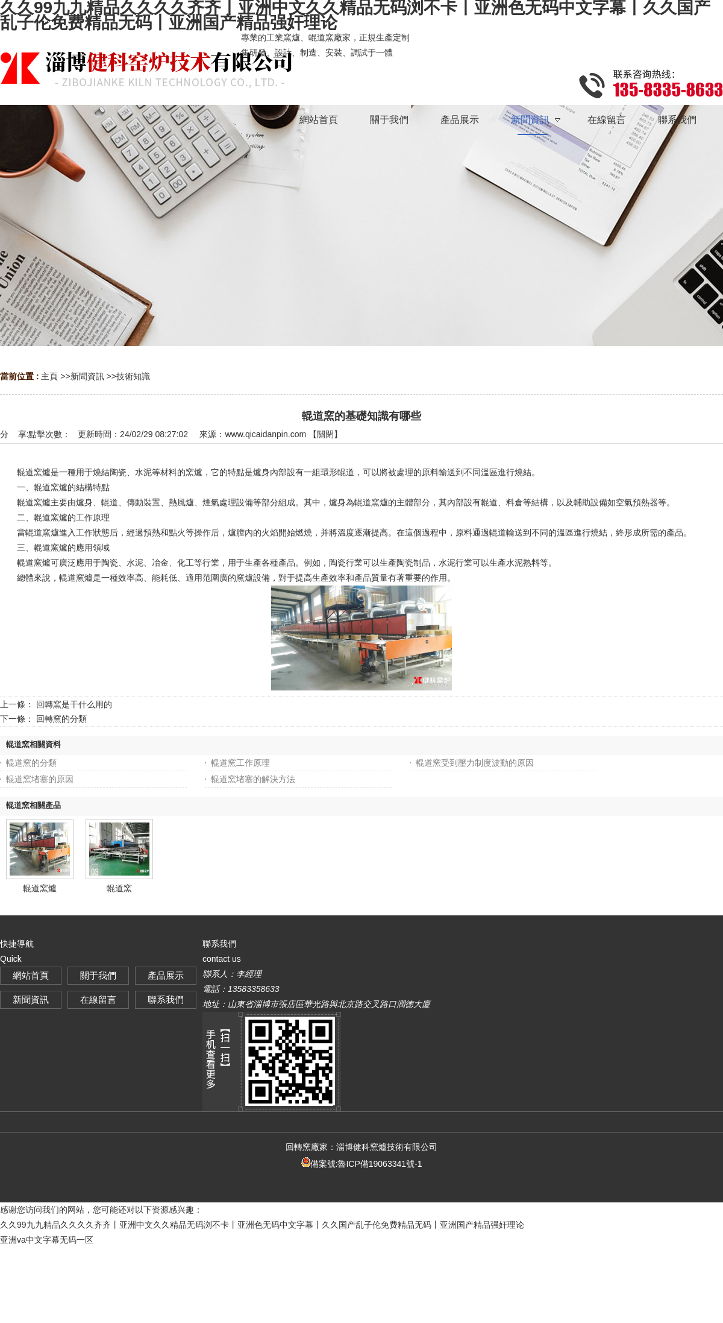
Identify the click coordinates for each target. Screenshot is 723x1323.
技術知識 (133, 376)
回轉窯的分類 (61, 719)
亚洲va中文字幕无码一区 (46, 1240)
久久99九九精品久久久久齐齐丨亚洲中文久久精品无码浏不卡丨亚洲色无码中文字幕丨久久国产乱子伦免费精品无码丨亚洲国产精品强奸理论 (262, 1225)
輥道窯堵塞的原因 (40, 779)
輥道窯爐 (40, 888)
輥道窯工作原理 (240, 763)
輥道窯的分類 (31, 763)
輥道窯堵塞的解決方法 (253, 779)
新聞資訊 (87, 376)
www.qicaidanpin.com (265, 434)
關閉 (325, 434)
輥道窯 (119, 888)
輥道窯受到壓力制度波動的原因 (475, 763)
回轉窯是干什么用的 (74, 704)
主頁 (49, 376)
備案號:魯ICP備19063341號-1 (361, 1164)
